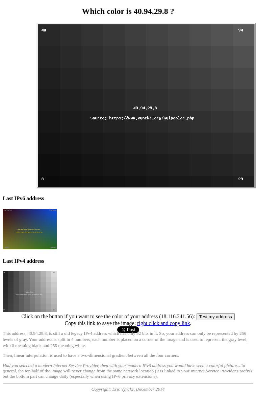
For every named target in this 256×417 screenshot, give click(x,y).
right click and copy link (163, 323)
